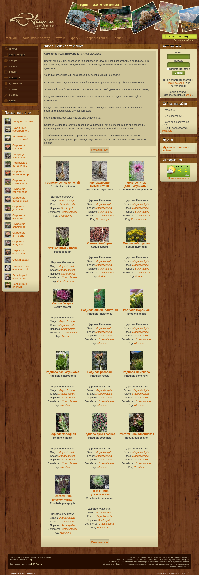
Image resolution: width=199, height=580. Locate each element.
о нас (9, 100)
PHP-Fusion (36, 564)
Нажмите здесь (176, 82)
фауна (10, 66)
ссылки (11, 95)
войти (84, 4)
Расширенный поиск (185, 40)
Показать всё (99, 149)
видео (10, 72)
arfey (30, 559)
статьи (10, 89)
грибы (10, 48)
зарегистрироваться (106, 4)
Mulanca (167, 130)
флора (10, 60)
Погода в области (178, 178)
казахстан (12, 77)
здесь (189, 94)
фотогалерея (14, 54)
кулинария (13, 83)
